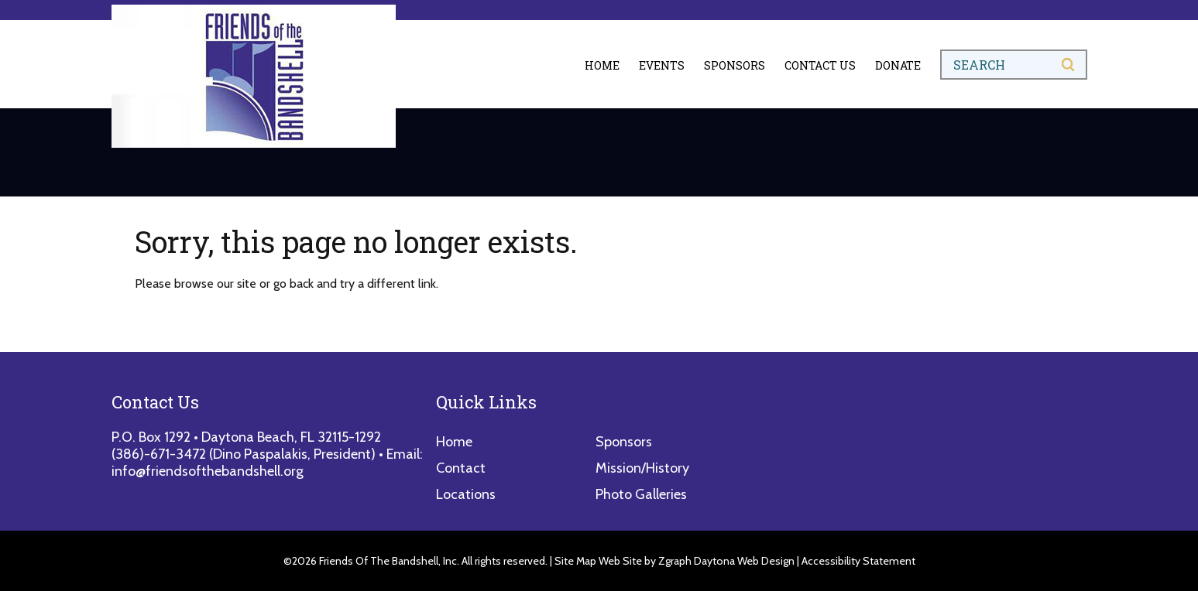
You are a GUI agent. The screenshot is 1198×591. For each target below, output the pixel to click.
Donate (898, 66)
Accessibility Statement (858, 561)
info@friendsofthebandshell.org (208, 471)
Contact (461, 468)
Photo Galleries (641, 494)
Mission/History (642, 468)
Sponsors (734, 66)
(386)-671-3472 (159, 454)
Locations (466, 494)
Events (662, 66)
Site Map (575, 561)
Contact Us (820, 66)
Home (602, 66)
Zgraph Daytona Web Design (726, 561)
